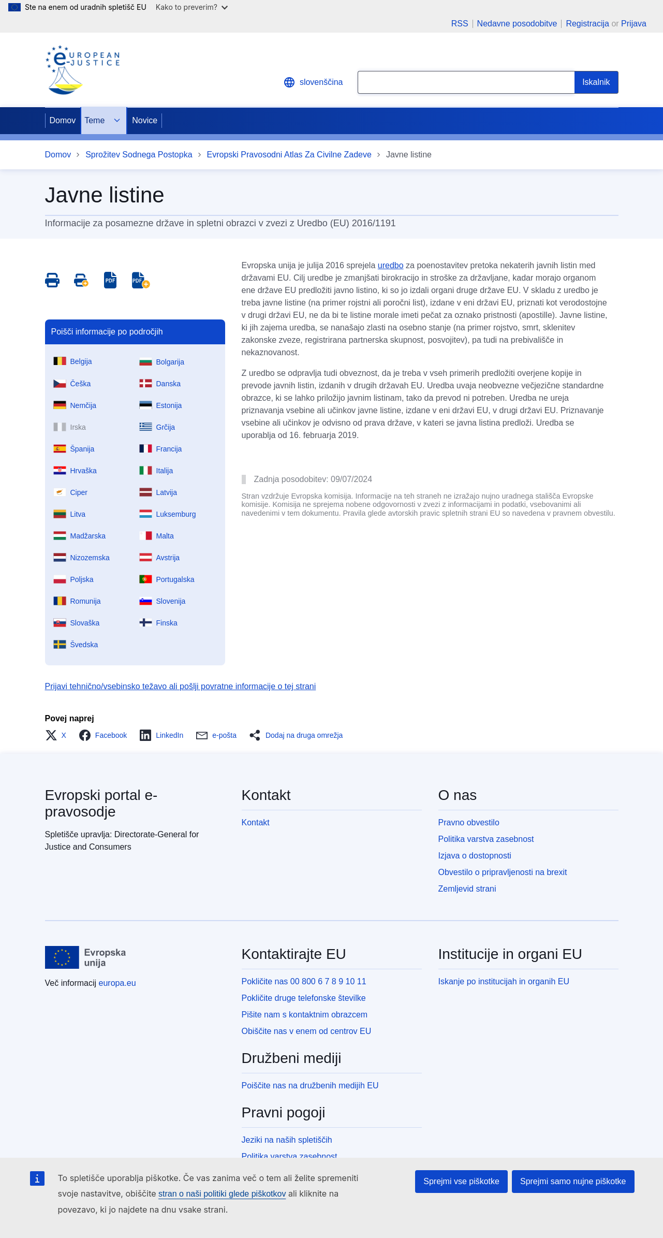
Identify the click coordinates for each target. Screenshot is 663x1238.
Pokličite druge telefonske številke (304, 998)
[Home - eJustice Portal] (82, 70)
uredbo (391, 265)
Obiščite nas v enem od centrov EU (307, 1031)
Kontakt (256, 822)
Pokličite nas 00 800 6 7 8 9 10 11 (304, 981)
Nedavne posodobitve (517, 24)
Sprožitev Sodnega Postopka (138, 154)
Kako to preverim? (192, 7)
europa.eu (117, 983)
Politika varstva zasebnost (486, 839)
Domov (63, 120)
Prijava (633, 23)
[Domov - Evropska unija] (86, 957)
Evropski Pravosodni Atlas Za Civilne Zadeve (289, 154)
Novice (144, 120)
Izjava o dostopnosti (474, 855)
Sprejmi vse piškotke (461, 1181)
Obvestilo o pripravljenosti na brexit (502, 872)
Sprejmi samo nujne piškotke (573, 1181)
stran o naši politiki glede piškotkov (222, 1193)
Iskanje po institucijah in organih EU (503, 981)
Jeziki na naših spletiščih (287, 1139)
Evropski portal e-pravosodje (101, 803)
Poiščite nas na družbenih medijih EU (310, 1085)
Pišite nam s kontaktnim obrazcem (305, 1014)
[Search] (596, 82)
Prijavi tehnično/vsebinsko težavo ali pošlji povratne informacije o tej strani (180, 686)
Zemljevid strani (467, 888)
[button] (58, 735)
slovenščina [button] (313, 82)
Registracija (587, 23)
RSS (459, 24)
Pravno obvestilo (468, 822)
